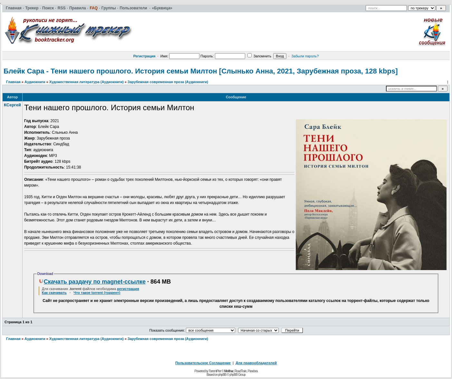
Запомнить (259, 56)
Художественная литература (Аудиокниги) (86, 82)
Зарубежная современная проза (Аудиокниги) (168, 82)
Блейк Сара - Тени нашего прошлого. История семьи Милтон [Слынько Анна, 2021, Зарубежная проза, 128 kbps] (201, 71)
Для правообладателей (256, 363)
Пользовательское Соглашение (203, 363)
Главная (13, 82)
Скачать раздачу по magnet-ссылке (92, 281)
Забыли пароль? (305, 56)
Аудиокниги (34, 82)
